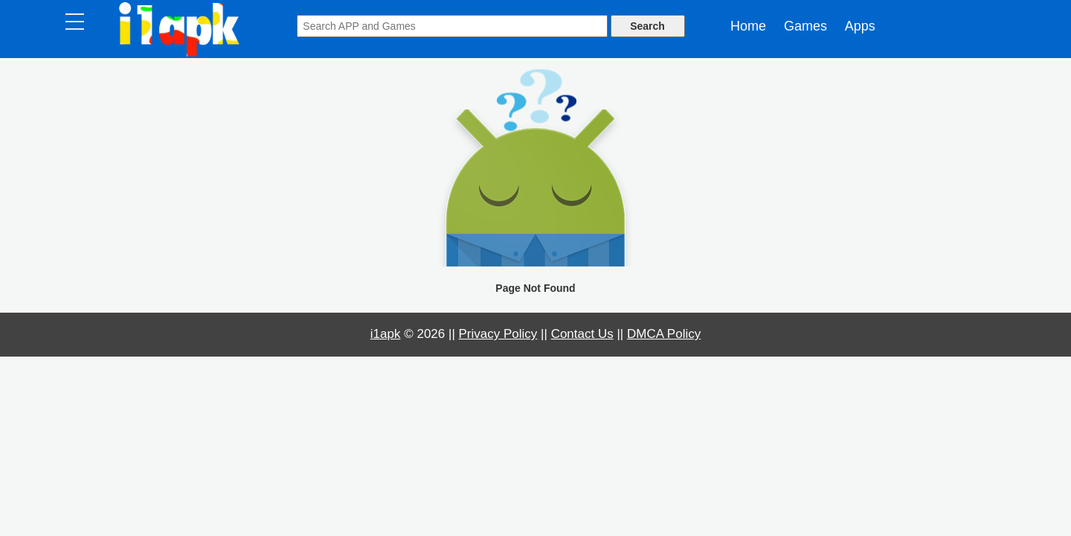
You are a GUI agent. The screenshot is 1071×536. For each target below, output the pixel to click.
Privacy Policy (498, 334)
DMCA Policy (664, 334)
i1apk (385, 334)
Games (805, 26)
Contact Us (582, 334)
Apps (860, 26)
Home (748, 26)
